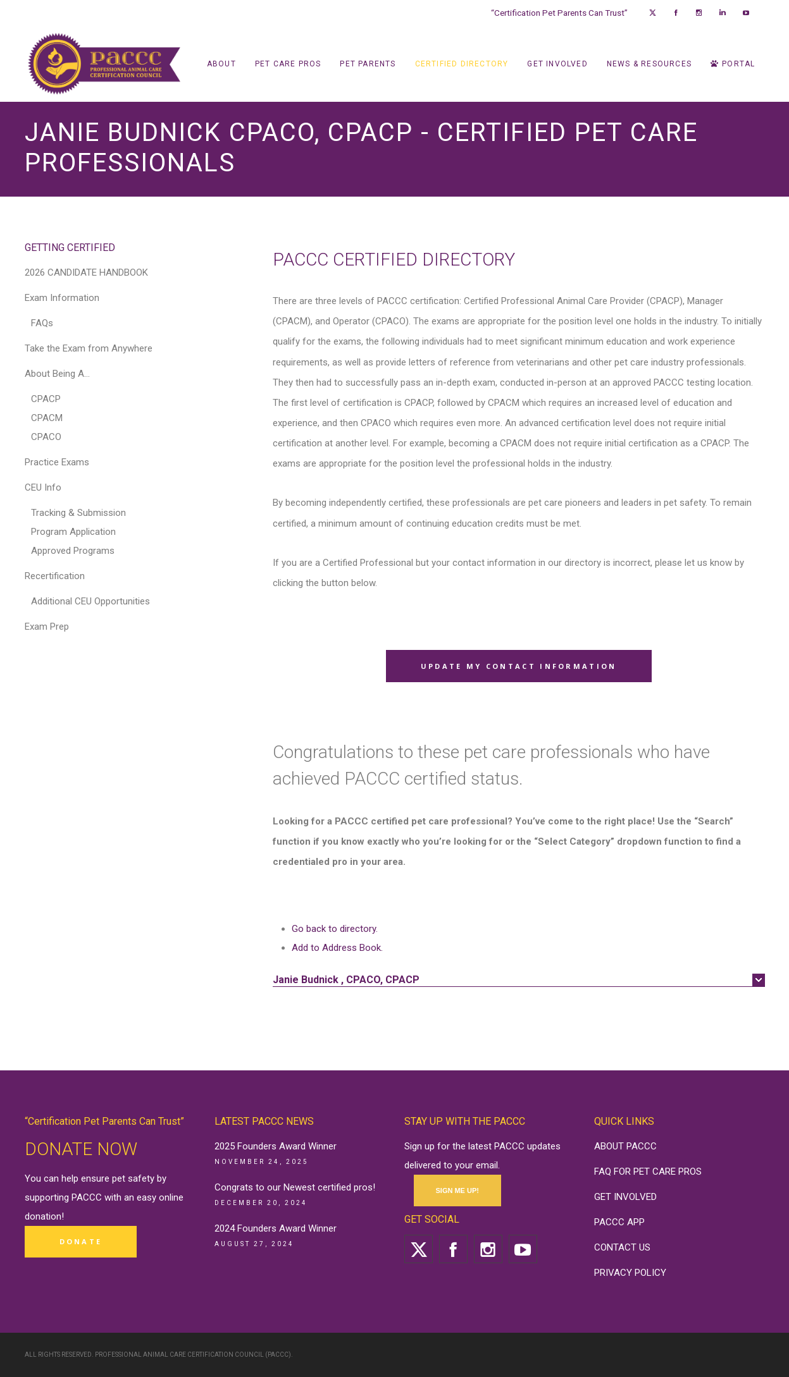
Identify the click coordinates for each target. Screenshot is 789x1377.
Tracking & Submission (78, 512)
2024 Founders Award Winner (275, 1228)
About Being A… (57, 373)
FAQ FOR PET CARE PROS (648, 1171)
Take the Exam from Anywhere (88, 348)
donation (43, 1216)
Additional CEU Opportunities (90, 601)
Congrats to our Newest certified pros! (294, 1187)
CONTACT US (622, 1247)
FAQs (42, 323)
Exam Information (62, 297)
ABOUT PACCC (625, 1146)
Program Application (73, 531)
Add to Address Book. (337, 947)
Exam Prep (47, 626)
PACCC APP (619, 1222)
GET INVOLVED (625, 1197)
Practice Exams (57, 462)
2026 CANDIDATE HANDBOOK (86, 272)
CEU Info (43, 487)
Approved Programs (73, 550)
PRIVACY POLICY (630, 1272)
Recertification (55, 576)
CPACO (46, 437)
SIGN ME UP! (457, 1190)
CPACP (46, 399)
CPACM (47, 418)
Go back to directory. (335, 928)
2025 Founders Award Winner (275, 1146)
